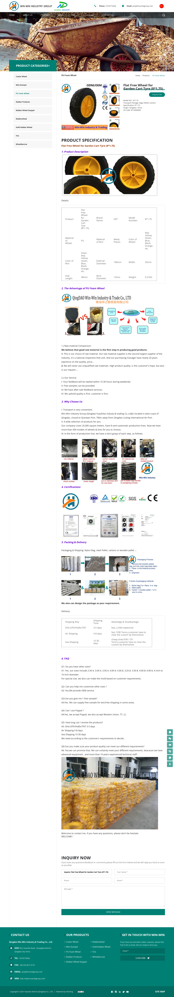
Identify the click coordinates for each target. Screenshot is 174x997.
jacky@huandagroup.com (142, 6)
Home (137, 75)
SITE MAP (160, 991)
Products (146, 75)
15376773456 (110, 6)
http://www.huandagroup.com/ (32, 978)
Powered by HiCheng (64, 991)
